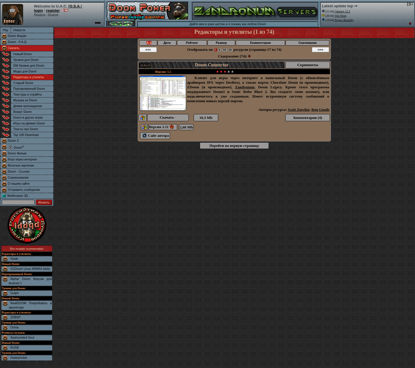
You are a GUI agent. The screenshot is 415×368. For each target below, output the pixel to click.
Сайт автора (155, 135)
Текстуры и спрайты (27, 94)
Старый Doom (23, 83)
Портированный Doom (29, 88)
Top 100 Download (26, 135)
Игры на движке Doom (29, 123)
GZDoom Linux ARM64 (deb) (30, 268)
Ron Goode (320, 109)
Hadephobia (18, 357)
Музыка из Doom (25, 100)
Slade (14, 258)
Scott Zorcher (299, 109)
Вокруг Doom (22, 111)
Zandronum (244, 87)
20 (230, 49)
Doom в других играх (28, 117)
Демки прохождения (27, 106)
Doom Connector (212, 64)
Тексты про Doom (25, 129)
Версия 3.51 (163, 127)
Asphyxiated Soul (22, 337)
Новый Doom (22, 54)
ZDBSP (15, 317)
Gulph (14, 293)
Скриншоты (307, 65)
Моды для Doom (25, 71)
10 (224, 49)
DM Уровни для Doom (28, 65)
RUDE (14, 347)
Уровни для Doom (26, 59)
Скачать (13, 48)
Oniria (14, 327)
